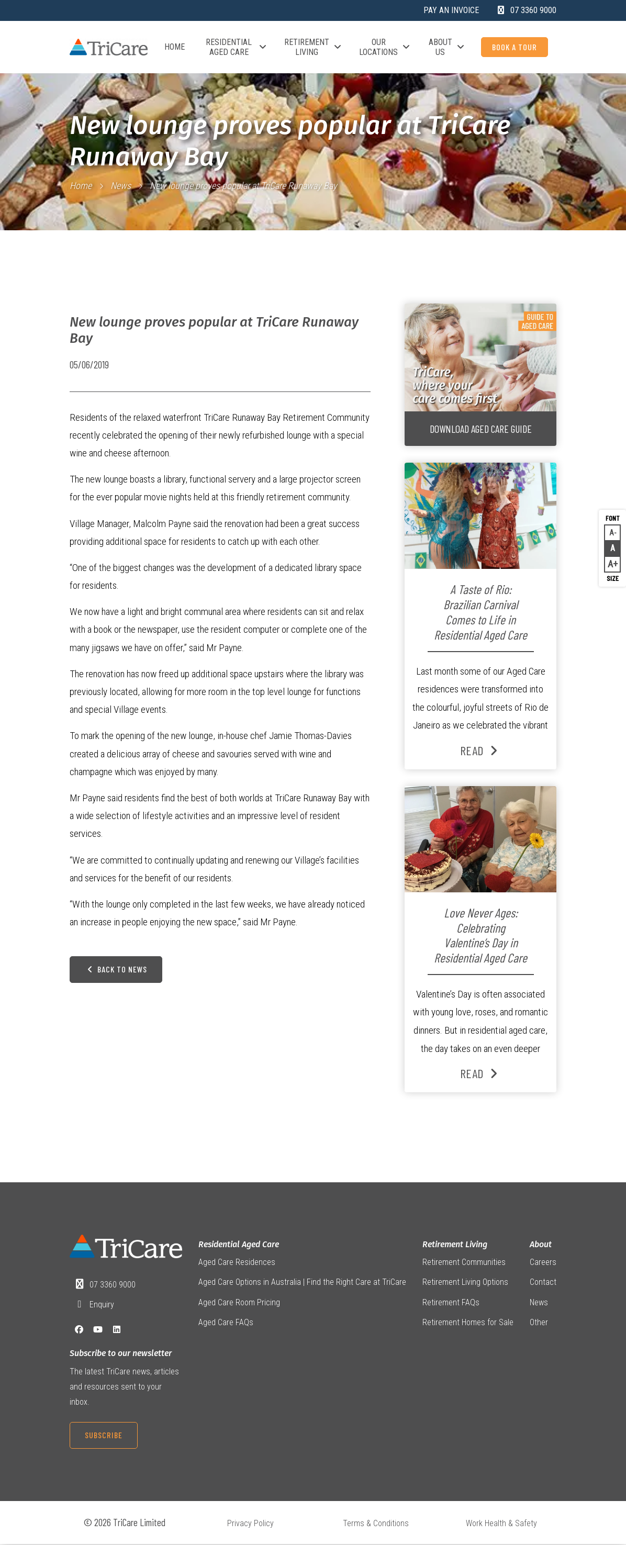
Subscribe (103, 1435)
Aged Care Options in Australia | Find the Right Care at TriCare (302, 1282)
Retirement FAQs (450, 1303)
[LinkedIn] (116, 1330)
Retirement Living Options (465, 1282)
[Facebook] (79, 1330)
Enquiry (102, 1305)
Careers (543, 1263)
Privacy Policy (250, 1524)
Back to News (116, 974)
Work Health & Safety (501, 1524)
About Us (446, 47)
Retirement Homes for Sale (467, 1323)
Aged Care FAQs (225, 1323)
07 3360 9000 (113, 1285)
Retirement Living (312, 47)
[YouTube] (98, 1330)
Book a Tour (514, 47)
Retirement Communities (464, 1263)
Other (539, 1323)
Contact (543, 1282)
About (541, 1244)
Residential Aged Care (236, 47)
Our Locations (384, 47)
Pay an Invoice (451, 10)
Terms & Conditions (376, 1524)
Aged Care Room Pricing (239, 1303)
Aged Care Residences (236, 1263)
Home (174, 47)
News (120, 185)
